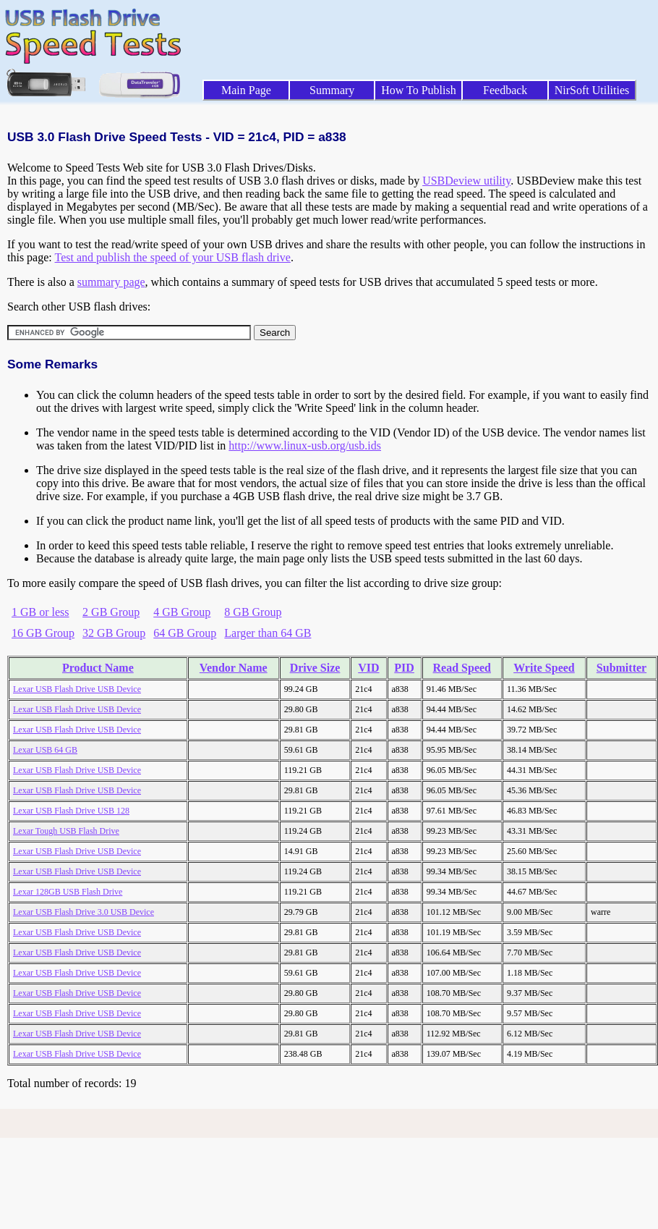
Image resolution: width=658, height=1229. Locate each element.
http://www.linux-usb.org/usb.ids (304, 445)
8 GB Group (252, 612)
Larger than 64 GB (267, 633)
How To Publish (418, 90)
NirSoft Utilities (592, 90)
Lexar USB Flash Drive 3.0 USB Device (83, 912)
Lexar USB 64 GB (45, 750)
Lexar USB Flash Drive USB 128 (71, 811)
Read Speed (462, 668)
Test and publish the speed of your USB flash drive (172, 257)
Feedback (505, 90)
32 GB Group (113, 633)
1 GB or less (40, 612)
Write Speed (544, 668)
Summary (331, 90)
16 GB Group (43, 633)
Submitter (621, 668)
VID (368, 668)
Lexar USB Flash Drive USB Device (77, 689)
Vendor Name (234, 668)
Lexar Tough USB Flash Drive (66, 831)
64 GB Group (184, 633)
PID (404, 668)
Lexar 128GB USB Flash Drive (67, 892)
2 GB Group (111, 612)
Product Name (98, 668)
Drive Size (315, 668)
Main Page (246, 90)
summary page (111, 282)
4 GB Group (181, 612)
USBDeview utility (466, 180)
